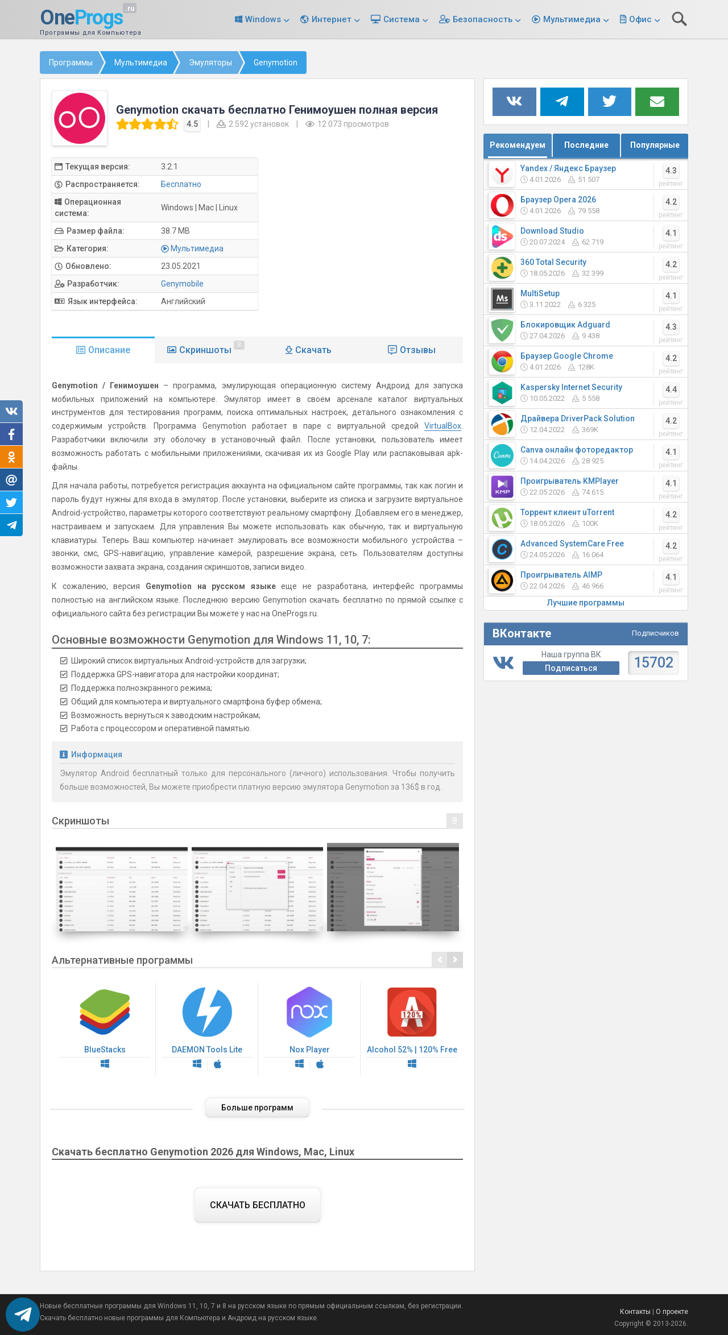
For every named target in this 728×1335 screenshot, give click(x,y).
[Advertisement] (369, 237)
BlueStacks (104, 1029)
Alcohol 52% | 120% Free (411, 1029)
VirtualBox (442, 425)
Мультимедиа (572, 19)
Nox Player (309, 1029)
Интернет (331, 19)
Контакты (635, 1312)
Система (401, 19)
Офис (640, 19)
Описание (109, 350)
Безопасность (482, 19)
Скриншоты (212, 348)
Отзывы (418, 350)
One (81, 18)
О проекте (672, 1312)
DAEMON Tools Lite (207, 1029)
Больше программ (257, 1107)
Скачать (313, 350)
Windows (263, 19)
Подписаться (571, 668)
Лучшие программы (585, 602)
